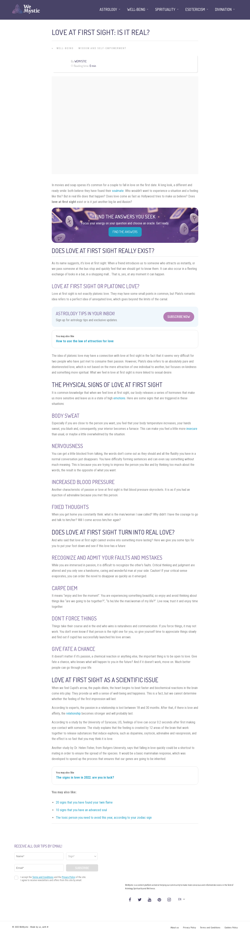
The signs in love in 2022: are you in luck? (85, 777)
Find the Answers (125, 232)
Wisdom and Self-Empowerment (102, 48)
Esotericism (195, 9)
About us (174, 927)
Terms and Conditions (210, 927)
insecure (191, 429)
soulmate (118, 191)
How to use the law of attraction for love (85, 341)
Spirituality (165, 9)
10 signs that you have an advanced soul (81, 810)
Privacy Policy (189, 927)
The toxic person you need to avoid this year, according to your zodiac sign (104, 818)
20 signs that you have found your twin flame (84, 802)
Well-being (65, 48)
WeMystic (80, 61)
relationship (73, 713)
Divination (223, 9)
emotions (119, 398)
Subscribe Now (178, 317)
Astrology (108, 9)
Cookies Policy (231, 927)
